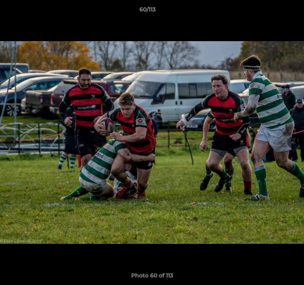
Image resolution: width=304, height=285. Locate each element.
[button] (275, 11)
